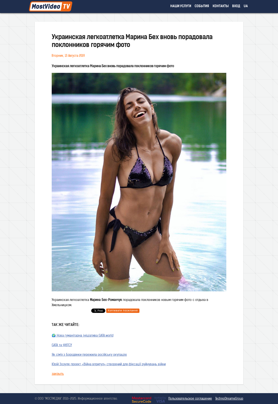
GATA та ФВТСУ (62, 345)
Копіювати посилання (123, 310)
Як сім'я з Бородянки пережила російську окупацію (89, 355)
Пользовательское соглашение (190, 399)
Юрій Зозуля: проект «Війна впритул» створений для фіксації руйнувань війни (109, 364)
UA (246, 6)
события (202, 6)
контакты (221, 6)
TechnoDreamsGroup (229, 399)
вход (236, 6)
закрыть (58, 374)
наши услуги (180, 6)
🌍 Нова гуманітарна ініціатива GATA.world (82, 335)
